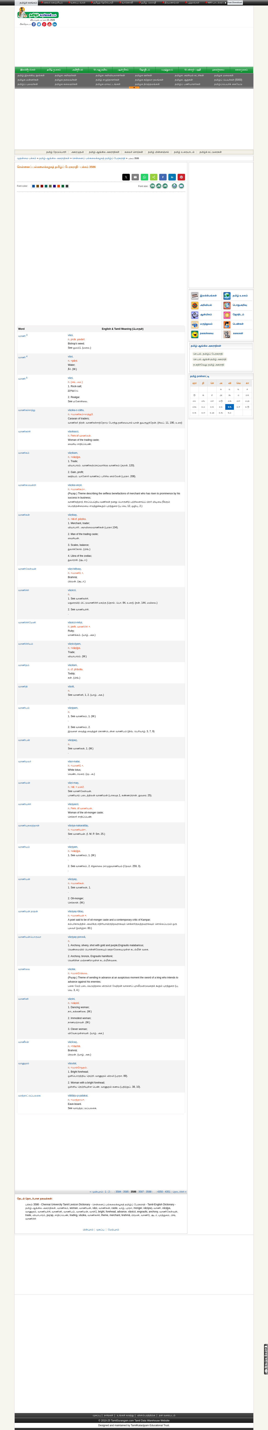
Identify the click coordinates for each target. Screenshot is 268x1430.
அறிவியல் (77, 69)
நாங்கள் (108, 1415)
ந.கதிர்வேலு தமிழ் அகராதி (208, 364)
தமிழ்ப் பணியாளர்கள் (187, 84)
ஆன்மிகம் (123, 69)
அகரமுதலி (77, 152)
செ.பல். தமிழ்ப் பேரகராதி (208, 353)
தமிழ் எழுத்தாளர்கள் (107, 79)
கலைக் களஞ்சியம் (52, 2)
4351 (167, 1191)
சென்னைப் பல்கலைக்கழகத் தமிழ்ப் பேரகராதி (98, 158)
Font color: (22, 186)
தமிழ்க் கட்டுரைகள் (211, 152)
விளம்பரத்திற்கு (146, 1415)
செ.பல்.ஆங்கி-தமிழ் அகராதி (209, 359)
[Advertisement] (174, 37)
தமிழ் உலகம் (54, 69)
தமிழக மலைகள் (223, 75)
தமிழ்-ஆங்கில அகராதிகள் (104, 152)
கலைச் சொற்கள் (134, 152)
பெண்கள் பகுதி (192, 69)
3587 (141, 1191)
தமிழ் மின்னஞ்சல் (158, 152)
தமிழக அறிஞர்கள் (65, 75)
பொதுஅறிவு (100, 69)
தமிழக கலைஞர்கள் (66, 84)
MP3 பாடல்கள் (214, 2)
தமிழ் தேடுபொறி (56, 152)
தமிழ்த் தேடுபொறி (102, 2)
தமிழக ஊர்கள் (143, 75)
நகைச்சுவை (218, 69)
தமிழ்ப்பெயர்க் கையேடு (228, 84)
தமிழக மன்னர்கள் (28, 79)
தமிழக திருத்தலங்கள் (147, 84)
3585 (126, 1191)
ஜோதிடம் (144, 69)
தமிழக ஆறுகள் (184, 79)
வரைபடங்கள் (76, 2)
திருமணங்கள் (171, 2)
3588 (149, 1191)
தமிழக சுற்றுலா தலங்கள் (149, 79)
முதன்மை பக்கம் (26, 158)
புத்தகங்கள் (192, 2)
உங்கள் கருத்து (125, 1415)
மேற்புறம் (113, 1229)
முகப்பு (100, 1229)
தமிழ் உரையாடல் (184, 152)
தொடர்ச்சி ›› (179, 1191)
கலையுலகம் (241, 69)
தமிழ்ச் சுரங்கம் (28, 2)
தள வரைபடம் (167, 1415)
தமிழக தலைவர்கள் (66, 79)
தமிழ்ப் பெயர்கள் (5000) (228, 79)
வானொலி (126, 2)
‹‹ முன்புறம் (96, 1191)
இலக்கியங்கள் (27, 69)
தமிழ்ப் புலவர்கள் (28, 84)
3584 (118, 1191)
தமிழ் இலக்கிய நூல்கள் (31, 75)
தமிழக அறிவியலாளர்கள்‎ (110, 75)
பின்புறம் (88, 1229)
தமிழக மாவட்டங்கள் (108, 84)
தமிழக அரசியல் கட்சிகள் (189, 75)
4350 (160, 1191)
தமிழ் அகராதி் (148, 2)
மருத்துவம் (167, 69)
